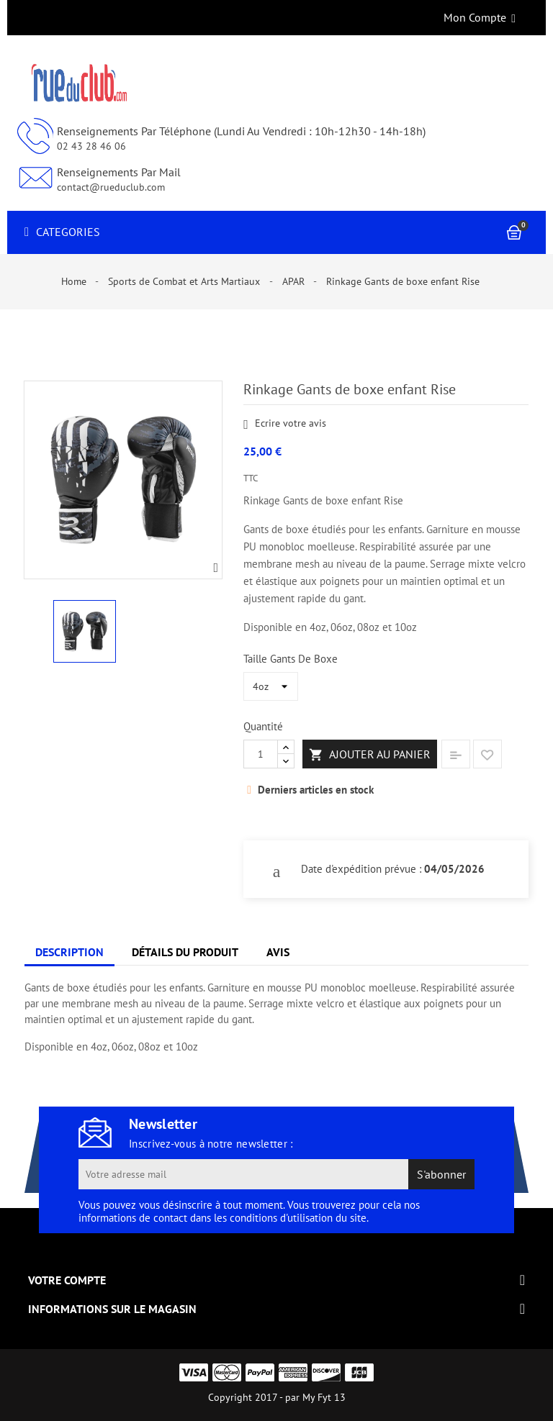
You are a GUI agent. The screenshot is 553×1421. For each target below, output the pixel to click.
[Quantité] (260, 754)
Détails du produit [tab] (185, 952)
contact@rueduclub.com (111, 187)
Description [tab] (69, 952)
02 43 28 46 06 (91, 146)
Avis (277, 952)
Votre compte (67, 1280)
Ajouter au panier (370, 755)
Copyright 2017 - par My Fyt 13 (277, 1397)
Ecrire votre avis (284, 424)
